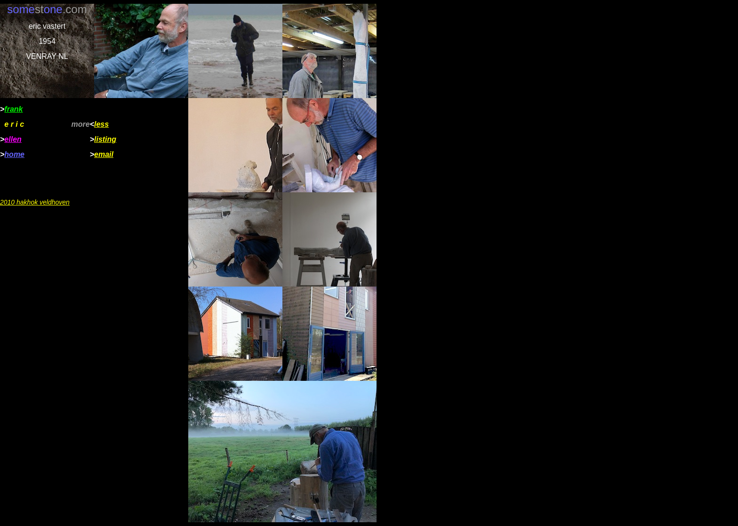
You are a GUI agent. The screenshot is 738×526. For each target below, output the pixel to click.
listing (105, 139)
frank (13, 109)
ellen (12, 139)
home (14, 154)
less (101, 124)
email (103, 154)
